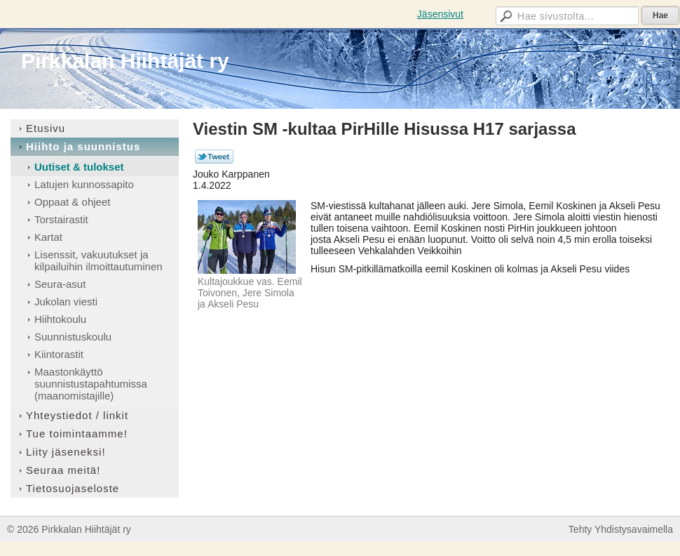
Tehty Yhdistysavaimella (621, 529)
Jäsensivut (440, 14)
